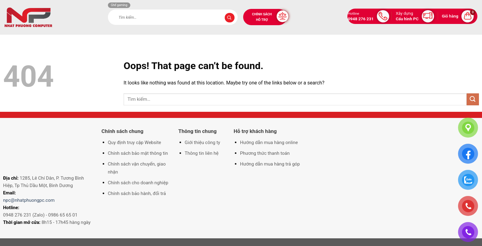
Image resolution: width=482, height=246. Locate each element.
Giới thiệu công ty (202, 142)
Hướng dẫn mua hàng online (269, 142)
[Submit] (230, 18)
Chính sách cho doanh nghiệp (138, 182)
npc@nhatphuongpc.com (29, 200)
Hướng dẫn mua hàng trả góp (270, 164)
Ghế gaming (119, 5)
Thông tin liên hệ (202, 153)
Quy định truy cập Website (134, 142)
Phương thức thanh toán (265, 153)
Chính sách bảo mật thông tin (138, 153)
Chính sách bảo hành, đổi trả (137, 193)
